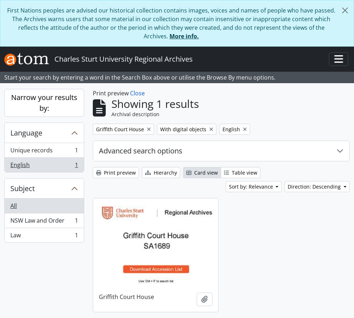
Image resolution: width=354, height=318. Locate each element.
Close (137, 93)
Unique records (44, 152)
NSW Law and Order (44, 222)
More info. (184, 36)
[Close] (345, 10)
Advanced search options (140, 151)
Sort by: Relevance (251, 186)
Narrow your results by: (44, 102)
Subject (22, 188)
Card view (202, 172)
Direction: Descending (315, 186)
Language (26, 133)
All (13, 206)
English (44, 166)
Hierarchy (161, 172)
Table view (240, 172)
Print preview (116, 172)
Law (44, 236)
